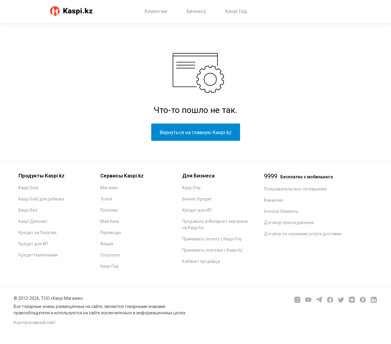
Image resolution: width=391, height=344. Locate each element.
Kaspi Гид (236, 11)
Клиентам (156, 11)
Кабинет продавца (201, 261)
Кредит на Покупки (37, 232)
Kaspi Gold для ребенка (41, 199)
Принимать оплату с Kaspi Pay (212, 238)
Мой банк (109, 221)
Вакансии (273, 200)
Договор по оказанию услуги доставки (303, 233)
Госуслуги (110, 255)
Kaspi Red (27, 210)
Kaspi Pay (191, 187)
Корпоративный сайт (35, 322)
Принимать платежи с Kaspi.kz (212, 250)
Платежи (109, 210)
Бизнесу (196, 11)
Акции (106, 243)
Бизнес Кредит (197, 199)
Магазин (109, 187)
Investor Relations (281, 211)
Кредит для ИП (33, 243)
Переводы (110, 232)
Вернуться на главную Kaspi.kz (196, 132)
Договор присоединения (289, 222)
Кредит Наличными (38, 255)
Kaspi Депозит (32, 221)
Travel (106, 199)
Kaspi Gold (28, 187)
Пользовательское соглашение (295, 189)
